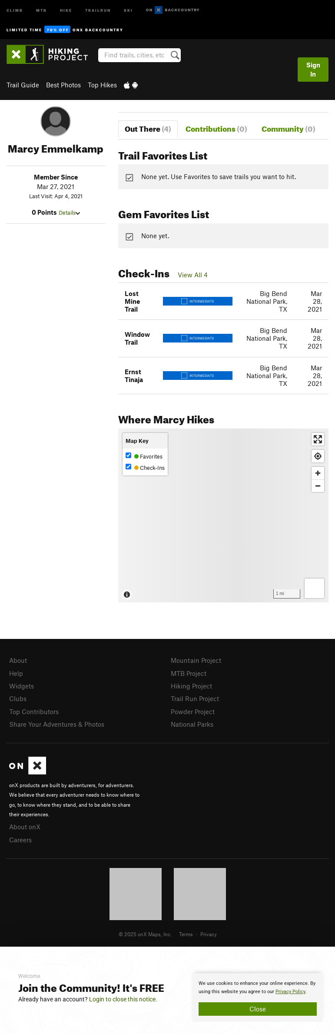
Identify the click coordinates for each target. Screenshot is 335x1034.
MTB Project (188, 673)
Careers (20, 840)
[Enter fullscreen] (318, 439)
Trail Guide (23, 85)
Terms (186, 934)
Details (69, 212)
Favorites (144, 456)
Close (257, 1009)
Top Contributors (34, 711)
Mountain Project (196, 660)
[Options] (314, 588)
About (18, 660)
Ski (128, 10)
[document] (258, 997)
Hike (66, 10)
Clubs (18, 698)
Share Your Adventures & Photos (56, 724)
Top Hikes (102, 85)
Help (16, 673)
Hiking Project (191, 686)
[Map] (223, 515)
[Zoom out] (318, 485)
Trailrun (98, 10)
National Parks (192, 724)
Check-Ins (145, 467)
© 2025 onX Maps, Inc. (145, 934)
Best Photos (63, 85)
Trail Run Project (195, 698)
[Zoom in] (318, 473)
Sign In (313, 69)
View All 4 (193, 275)
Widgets (21, 686)
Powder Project (193, 711)
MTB (41, 10)
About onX (24, 827)
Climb (15, 10)
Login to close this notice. (123, 999)
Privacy (208, 934)
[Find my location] (318, 456)
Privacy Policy (290, 991)
